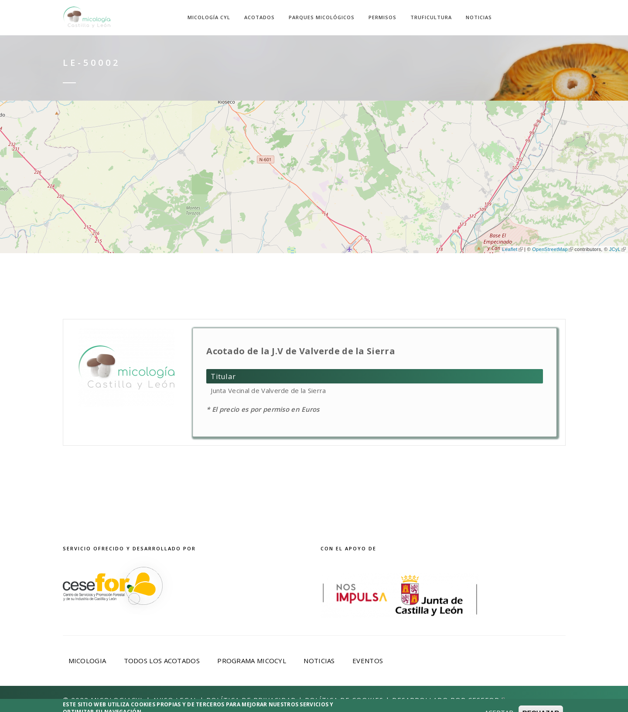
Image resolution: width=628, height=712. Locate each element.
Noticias (479, 17)
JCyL (617, 249)
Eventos (367, 660)
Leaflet (512, 249)
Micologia (87, 660)
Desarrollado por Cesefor (448, 699)
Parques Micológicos (322, 17)
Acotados (259, 17)
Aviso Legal (175, 699)
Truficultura (431, 17)
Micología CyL (209, 17)
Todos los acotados (162, 660)
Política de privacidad (251, 699)
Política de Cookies (344, 699)
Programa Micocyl (251, 660)
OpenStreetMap (552, 249)
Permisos (382, 17)
